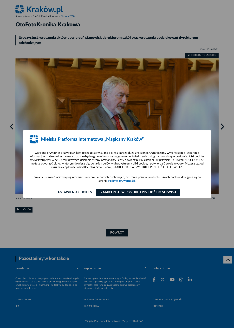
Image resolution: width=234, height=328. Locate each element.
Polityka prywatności (121, 180)
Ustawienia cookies (75, 192)
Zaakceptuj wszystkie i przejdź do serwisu (138, 192)
